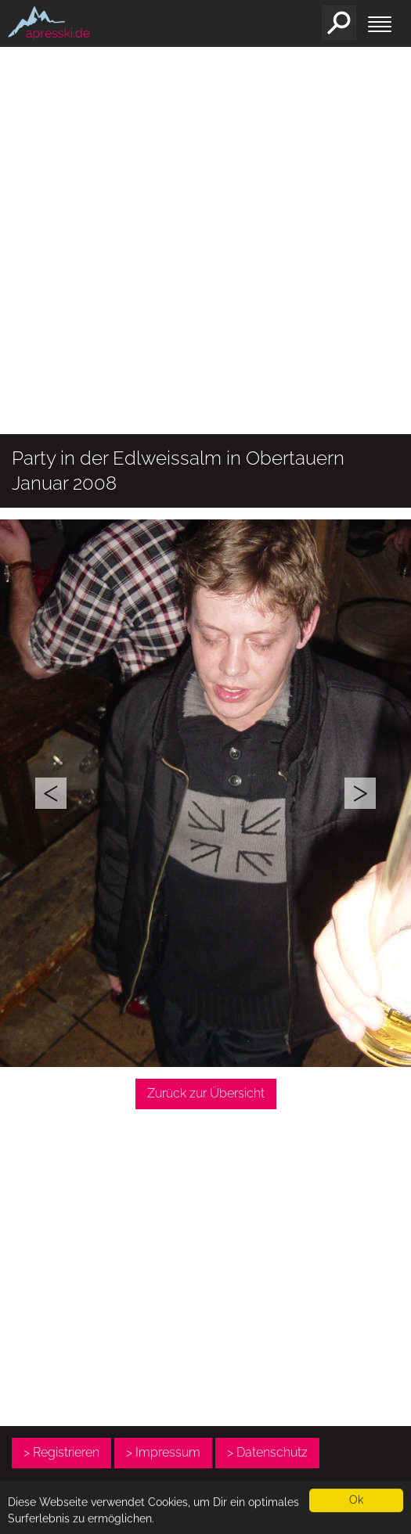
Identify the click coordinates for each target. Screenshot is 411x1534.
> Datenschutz (267, 1452)
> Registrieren (61, 1452)
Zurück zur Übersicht (206, 1093)
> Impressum (163, 1452)
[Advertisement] (147, 275)
